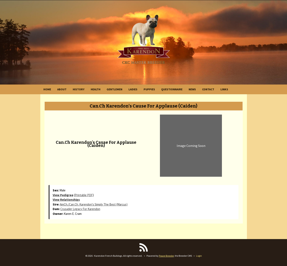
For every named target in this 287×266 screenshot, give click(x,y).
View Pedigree (63, 195)
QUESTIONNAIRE (171, 89)
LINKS (224, 89)
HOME (47, 89)
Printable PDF (84, 195)
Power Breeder (166, 255)
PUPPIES (149, 89)
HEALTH (95, 89)
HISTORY (79, 89)
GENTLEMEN (114, 89)
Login (199, 255)
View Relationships (66, 200)
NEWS (192, 89)
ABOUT (62, 89)
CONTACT (208, 89)
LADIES (133, 89)
